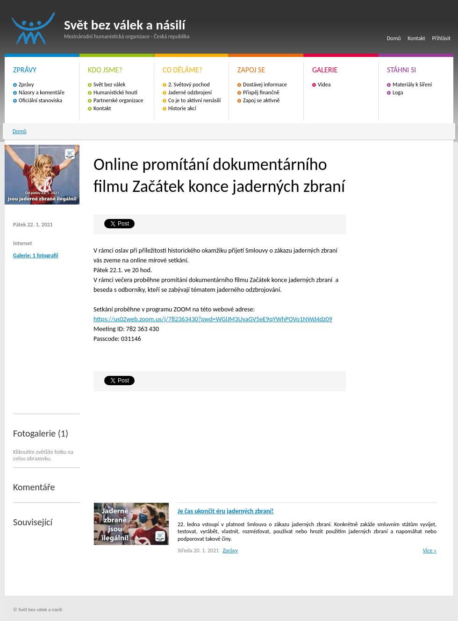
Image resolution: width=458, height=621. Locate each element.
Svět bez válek (109, 84)
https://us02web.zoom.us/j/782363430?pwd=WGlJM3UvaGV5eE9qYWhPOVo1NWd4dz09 (212, 319)
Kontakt (416, 38)
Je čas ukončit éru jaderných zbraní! (226, 511)
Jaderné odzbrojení (190, 92)
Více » (430, 550)
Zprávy (26, 84)
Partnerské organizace (118, 100)
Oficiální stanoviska (40, 100)
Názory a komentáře (41, 92)
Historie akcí (182, 108)
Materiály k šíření (412, 84)
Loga (398, 92)
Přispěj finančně (261, 92)
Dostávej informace (265, 84)
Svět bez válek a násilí (34, 28)
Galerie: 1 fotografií (35, 255)
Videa (324, 84)
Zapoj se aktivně (261, 100)
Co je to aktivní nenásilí (194, 100)
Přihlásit (441, 38)
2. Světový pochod (189, 84)
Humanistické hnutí (115, 92)
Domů (394, 38)
